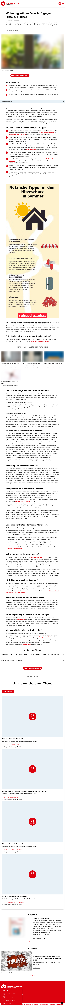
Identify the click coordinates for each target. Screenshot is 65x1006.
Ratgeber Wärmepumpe (41, 918)
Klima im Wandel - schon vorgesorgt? (12, 660)
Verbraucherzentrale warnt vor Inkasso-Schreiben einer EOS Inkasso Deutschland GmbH (47, 958)
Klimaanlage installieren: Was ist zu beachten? (46, 654)
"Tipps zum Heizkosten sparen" (39, 341)
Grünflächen (21, 619)
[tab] (32, 975)
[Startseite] (10, 3)
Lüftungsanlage (31, 150)
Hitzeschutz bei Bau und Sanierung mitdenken (14, 654)
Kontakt (36, 1004)
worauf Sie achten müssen (14, 549)
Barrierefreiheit (44, 1004)
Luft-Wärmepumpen (37, 557)
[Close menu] (21, 989)
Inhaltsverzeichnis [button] (6, 102)
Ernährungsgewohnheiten (44, 637)
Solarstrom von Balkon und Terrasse (14, 896)
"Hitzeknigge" (26, 644)
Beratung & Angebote (20, 76)
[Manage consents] (62, 1003)
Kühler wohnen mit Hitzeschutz (12, 739)
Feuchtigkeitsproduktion (46, 133)
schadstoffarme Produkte (23, 501)
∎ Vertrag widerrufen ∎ (56, 1004)
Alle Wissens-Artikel (32, 668)
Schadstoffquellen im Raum (17, 134)
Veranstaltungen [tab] (8, 691)
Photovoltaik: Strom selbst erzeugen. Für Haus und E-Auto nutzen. (24, 791)
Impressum (28, 1004)
